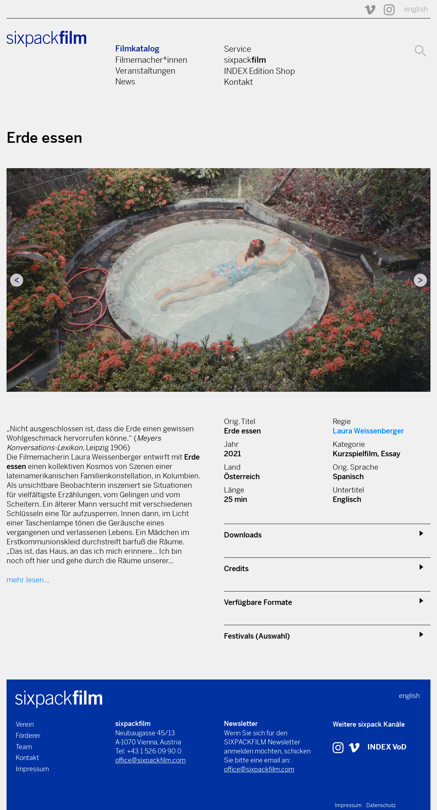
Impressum (32, 769)
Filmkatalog (137, 49)
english (416, 9)
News (125, 81)
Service (237, 49)
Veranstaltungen (145, 71)
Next (420, 280)
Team (24, 747)
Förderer (28, 735)
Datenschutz (381, 805)
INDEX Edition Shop (259, 71)
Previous (16, 280)
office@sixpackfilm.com (150, 760)
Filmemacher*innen (151, 60)
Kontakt (238, 82)
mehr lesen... (28, 580)
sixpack (245, 60)
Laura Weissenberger (368, 431)
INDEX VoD (387, 747)
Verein (25, 724)
